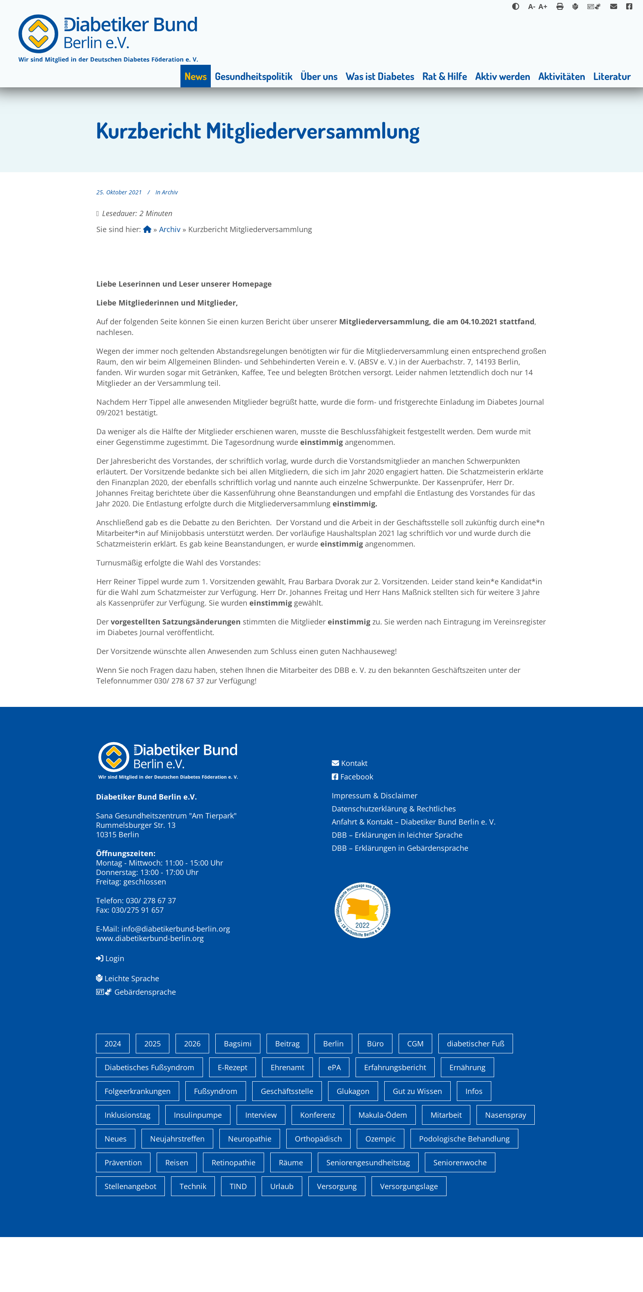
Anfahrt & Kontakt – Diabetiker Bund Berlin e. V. (414, 821)
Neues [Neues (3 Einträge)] (116, 1194)
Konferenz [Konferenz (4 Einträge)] (317, 1170)
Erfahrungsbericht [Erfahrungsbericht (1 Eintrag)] (395, 1122)
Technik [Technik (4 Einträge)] (193, 1241)
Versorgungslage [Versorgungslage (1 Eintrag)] (409, 1241)
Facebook (352, 777)
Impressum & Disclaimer (374, 795)
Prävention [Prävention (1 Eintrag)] (123, 1217)
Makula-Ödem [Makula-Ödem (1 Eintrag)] (382, 1170)
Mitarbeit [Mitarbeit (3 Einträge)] (446, 1170)
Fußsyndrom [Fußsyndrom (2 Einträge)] (215, 1146)
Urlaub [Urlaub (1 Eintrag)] (282, 1241)
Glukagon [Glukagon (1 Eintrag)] (353, 1146)
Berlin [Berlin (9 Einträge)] (333, 1098)
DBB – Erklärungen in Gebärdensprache (400, 847)
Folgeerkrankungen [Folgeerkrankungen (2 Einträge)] (138, 1146)
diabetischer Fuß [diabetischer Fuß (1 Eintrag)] (475, 1098)
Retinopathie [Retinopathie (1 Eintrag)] (233, 1217)
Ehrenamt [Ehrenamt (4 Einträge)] (287, 1122)
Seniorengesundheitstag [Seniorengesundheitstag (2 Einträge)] (368, 1217)
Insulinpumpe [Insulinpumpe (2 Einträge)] (198, 1170)
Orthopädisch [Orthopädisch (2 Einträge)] (318, 1194)
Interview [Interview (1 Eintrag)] (261, 1170)
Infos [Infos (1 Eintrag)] (474, 1146)
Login (110, 958)
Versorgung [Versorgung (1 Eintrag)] (337, 1241)
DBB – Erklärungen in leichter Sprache (397, 834)
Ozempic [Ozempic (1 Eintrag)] (380, 1194)
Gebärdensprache (136, 992)
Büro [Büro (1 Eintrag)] (375, 1098)
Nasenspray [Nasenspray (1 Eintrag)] (505, 1170)
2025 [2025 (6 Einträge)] (152, 1098)
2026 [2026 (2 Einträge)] (192, 1098)
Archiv (170, 192)
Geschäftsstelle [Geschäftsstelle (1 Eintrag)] (287, 1146)
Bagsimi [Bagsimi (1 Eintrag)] (238, 1098)
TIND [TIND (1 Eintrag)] (238, 1241)
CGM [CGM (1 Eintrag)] (415, 1098)
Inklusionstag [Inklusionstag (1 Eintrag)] (127, 1170)
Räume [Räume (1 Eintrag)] (291, 1217)
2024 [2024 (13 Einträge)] (113, 1098)
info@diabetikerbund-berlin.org (175, 929)
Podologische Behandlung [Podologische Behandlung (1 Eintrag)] (464, 1194)
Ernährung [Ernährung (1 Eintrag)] (467, 1122)
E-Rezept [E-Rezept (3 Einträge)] (232, 1122)
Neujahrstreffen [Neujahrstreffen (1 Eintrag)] (177, 1194)
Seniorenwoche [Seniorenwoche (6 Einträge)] (460, 1217)
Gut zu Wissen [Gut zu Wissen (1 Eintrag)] (417, 1146)
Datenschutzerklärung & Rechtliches (394, 808)
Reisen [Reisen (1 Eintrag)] (176, 1217)
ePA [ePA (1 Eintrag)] (334, 1122)
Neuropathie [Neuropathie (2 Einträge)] (249, 1194)
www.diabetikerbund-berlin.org (150, 938)
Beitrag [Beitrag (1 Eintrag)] (287, 1098)
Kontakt (349, 763)
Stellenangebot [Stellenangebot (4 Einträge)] (130, 1241)
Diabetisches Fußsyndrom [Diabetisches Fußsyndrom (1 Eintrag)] (149, 1122)
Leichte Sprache (127, 978)
